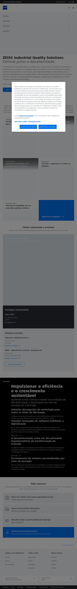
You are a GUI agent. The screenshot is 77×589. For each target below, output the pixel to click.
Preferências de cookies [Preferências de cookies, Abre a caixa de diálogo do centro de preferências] (28, 127)
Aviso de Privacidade (26, 116)
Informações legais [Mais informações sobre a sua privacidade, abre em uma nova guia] (34, 121)
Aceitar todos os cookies (48, 127)
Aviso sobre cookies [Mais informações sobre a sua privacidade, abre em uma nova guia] (20, 121)
